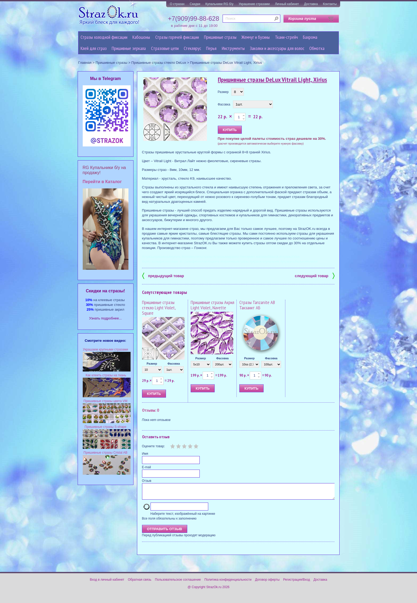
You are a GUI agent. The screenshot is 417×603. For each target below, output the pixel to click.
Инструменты (233, 48)
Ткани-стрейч (286, 37)
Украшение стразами (254, 4)
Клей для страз (94, 48)
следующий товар (315, 275)
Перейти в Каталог (102, 181)
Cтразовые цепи (165, 48)
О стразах (177, 4)
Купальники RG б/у (219, 4)
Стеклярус (192, 48)
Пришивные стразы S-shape (105, 427)
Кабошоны (141, 37)
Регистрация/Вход (296, 583)
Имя (145, 454)
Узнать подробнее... (105, 318)
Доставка (311, 4)
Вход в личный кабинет (107, 583)
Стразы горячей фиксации (177, 37)
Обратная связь (139, 583)
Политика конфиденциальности (228, 583)
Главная (84, 63)
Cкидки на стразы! (105, 291)
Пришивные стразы (220, 37)
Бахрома (310, 37)
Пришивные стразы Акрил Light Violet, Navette (212, 305)
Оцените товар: (153, 446)
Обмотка (316, 48)
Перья (211, 48)
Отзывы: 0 (150, 410)
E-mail (146, 467)
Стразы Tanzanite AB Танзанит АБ (257, 305)
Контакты (330, 4)
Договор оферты (267, 583)
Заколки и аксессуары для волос (277, 48)
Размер (223, 92)
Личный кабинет (287, 4)
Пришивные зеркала (129, 48)
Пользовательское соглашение (178, 583)
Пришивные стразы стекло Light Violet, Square (159, 307)
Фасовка (224, 104)
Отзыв (146, 481)
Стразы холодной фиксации (104, 37)
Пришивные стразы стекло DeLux (158, 63)
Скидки (195, 4)
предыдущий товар (163, 275)
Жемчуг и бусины (255, 37)
